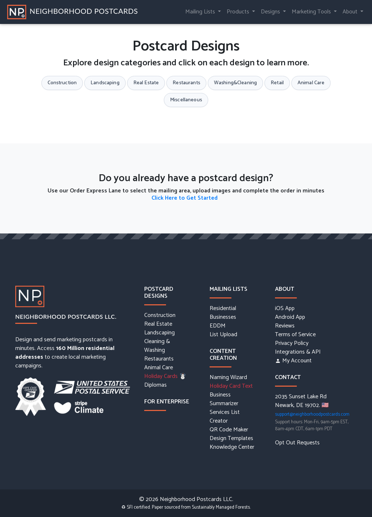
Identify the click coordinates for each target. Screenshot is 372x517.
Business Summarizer (224, 399)
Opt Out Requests (297, 443)
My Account (293, 361)
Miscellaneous (186, 100)
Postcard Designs (158, 292)
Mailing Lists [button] (201, 12)
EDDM (218, 326)
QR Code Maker (229, 430)
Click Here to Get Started (184, 198)
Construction (62, 83)
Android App (290, 317)
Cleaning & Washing (157, 346)
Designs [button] (271, 12)
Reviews (285, 326)
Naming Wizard (228, 377)
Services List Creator (225, 417)
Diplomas (155, 385)
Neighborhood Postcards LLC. (66, 316)
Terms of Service (295, 334)
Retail (277, 83)
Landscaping (105, 83)
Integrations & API (298, 352)
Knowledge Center (232, 447)
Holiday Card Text (231, 386)
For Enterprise (166, 401)
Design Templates (231, 438)
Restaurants (186, 83)
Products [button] (239, 12)
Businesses (223, 317)
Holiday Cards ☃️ (165, 376)
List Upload (223, 334)
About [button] (351, 12)
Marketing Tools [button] (312, 12)
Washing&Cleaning (235, 83)
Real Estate (146, 83)
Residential (223, 308)
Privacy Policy (291, 343)
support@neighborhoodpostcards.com (312, 414)
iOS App (285, 308)
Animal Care (311, 83)
